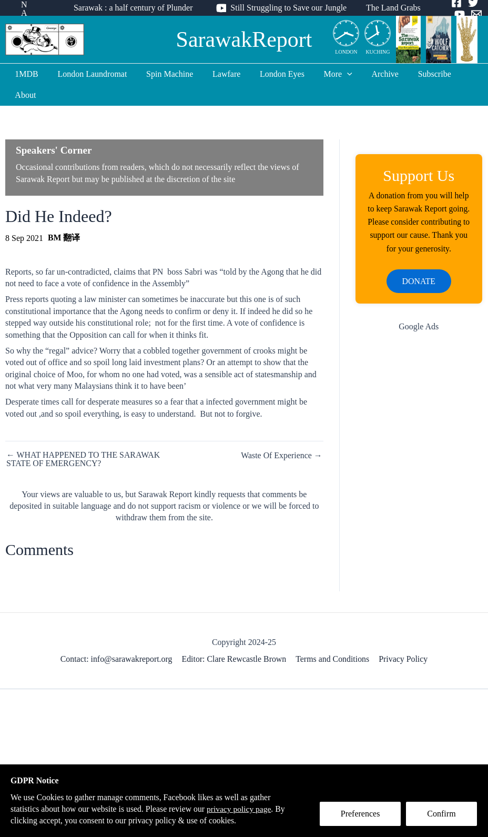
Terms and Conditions (333, 637)
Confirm (442, 814)
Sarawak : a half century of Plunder (132, 7)
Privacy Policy (403, 637)
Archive (371, 73)
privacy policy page (242, 808)
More (326, 74)
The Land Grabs (387, 7)
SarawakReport (244, 39)
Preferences (361, 814)
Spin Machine (165, 73)
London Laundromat (90, 73)
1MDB (27, 73)
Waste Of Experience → (281, 434)
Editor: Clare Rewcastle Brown (234, 637)
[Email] (469, 14)
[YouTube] (453, 14)
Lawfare (219, 73)
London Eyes (273, 73)
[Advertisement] (418, 383)
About (461, 73)
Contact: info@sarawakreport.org (116, 637)
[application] (335, 74)
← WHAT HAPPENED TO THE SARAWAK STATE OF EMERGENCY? (83, 438)
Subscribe (417, 73)
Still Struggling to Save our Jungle (285, 7)
